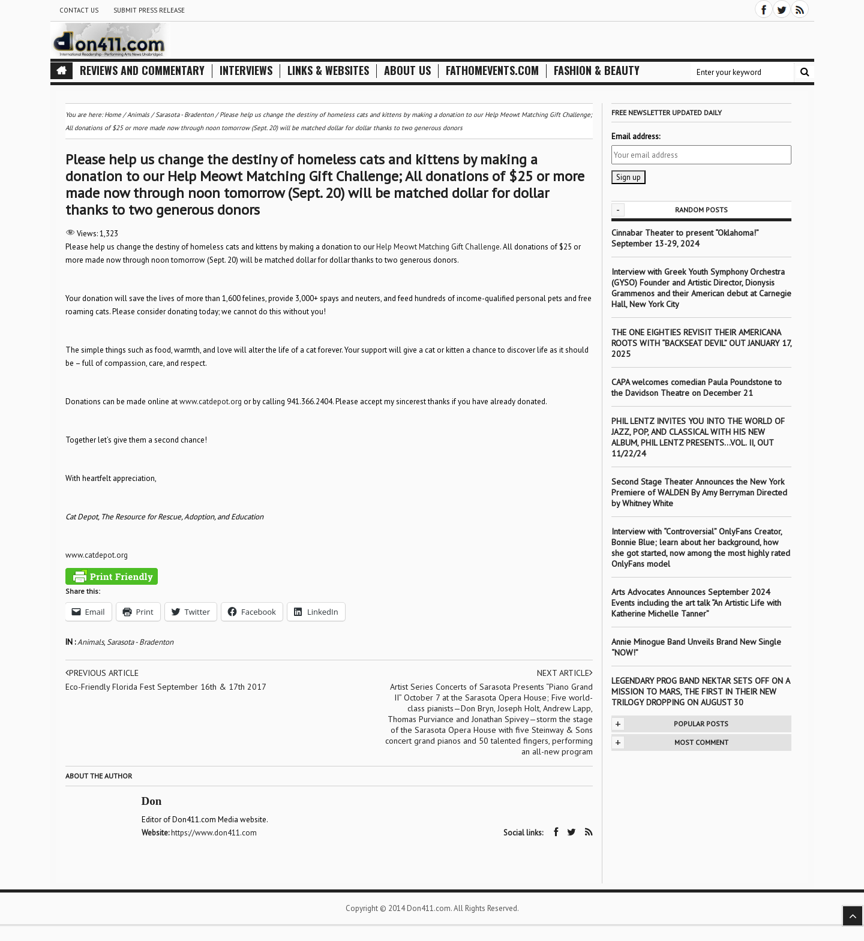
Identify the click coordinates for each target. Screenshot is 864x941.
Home (112, 114)
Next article (565, 673)
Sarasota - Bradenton (140, 642)
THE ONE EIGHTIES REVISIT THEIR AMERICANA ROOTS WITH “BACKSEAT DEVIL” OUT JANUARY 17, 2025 (701, 343)
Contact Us (78, 10)
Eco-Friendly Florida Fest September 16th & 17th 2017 (165, 686)
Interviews (246, 70)
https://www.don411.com (214, 833)
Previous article (102, 673)
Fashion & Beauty (597, 70)
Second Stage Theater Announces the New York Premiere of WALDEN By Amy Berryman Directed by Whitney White (699, 492)
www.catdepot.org (210, 401)
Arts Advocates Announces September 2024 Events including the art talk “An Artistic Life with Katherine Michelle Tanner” (696, 603)
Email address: (635, 136)
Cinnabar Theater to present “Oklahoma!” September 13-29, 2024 (684, 238)
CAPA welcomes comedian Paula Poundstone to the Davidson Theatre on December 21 (696, 387)
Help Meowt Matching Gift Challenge (438, 247)
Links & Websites (328, 70)
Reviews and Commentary (142, 70)
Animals (90, 642)
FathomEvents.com (492, 70)
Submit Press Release (149, 10)
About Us (407, 70)
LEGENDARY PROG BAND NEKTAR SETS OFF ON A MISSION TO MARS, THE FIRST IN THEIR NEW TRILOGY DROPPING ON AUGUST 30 (700, 691)
